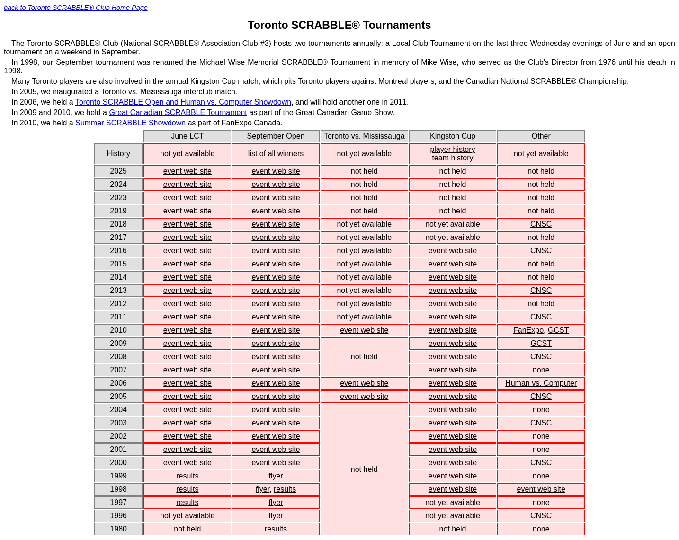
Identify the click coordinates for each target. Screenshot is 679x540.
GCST (558, 330)
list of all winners (276, 154)
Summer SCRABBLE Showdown (130, 123)
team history (452, 158)
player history (452, 149)
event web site (187, 171)
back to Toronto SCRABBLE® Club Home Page (76, 7)
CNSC (541, 224)
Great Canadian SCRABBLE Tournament (178, 112)
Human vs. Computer (541, 383)
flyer (275, 476)
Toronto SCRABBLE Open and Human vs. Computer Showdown (183, 102)
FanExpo (528, 330)
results (187, 476)
